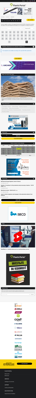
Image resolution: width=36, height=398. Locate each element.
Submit (31, 294)
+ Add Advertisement (18, 138)
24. (23, 152)
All (26, 41)
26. (32, 152)
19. (32, 150)
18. (27, 150)
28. (8, 153)
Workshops (17, 20)
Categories (4, 20)
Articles (11, 20)
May (30, 155)
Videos (19, 20)
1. (13, 147)
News (13, 20)
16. (18, 150)
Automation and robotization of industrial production (11, 109)
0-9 (2, 32)
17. (23, 150)
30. (18, 153)
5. (32, 147)
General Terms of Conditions (10, 393)
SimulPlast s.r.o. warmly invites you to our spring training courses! (15, 249)
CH (2, 35)
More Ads (18, 135)
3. (23, 147)
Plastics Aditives (5, 108)
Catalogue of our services (9, 381)
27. (3, 153)
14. (8, 150)
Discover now (24, 363)
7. (8, 148)
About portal (7, 373)
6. (3, 148)
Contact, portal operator (9, 387)
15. (13, 150)
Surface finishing (15, 106)
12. (32, 148)
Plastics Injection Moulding (14, 108)
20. (3, 152)
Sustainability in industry (6, 106)
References (7, 375)
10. (23, 148)
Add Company (30, 19)
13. (3, 150)
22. (13, 152)
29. (13, 153)
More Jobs (18, 200)
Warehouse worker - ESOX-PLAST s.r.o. (9, 190)
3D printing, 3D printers (26, 109)
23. (18, 152)
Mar (6, 155)
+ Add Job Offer (18, 202)
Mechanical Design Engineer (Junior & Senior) (11, 181)
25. (27, 152)
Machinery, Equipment (23, 106)
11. (27, 148)
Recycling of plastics (5, 111)
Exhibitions (15, 20)
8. (13, 148)
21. (8, 152)
